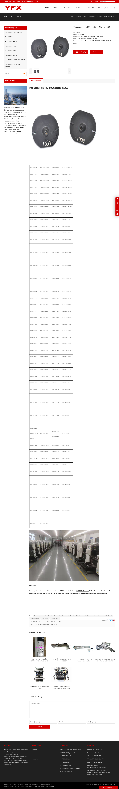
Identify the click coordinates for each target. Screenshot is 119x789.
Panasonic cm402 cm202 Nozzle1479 (50, 622)
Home (47, 8)
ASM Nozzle (45, 618)
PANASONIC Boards (11, 55)
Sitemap (102, 784)
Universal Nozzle (35, 618)
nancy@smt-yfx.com (98, 753)
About (91, 1)
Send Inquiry (81, 52)
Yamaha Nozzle (69, 616)
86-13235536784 (97, 756)
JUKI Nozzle (88, 616)
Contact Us (35, 759)
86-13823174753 (99, 759)
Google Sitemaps (110, 784)
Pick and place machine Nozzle (43, 616)
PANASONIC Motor (10, 50)
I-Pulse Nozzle (108, 616)
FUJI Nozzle (79, 616)
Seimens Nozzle (58, 616)
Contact (96, 1)
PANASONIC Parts (10, 46)
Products (34, 753)
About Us (34, 749)
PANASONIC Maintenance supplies (15, 59)
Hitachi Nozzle (98, 616)
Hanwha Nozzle (55, 618)
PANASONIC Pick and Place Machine (13, 65)
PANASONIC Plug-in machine (13, 32)
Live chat (96, 52)
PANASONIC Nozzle (82, 591)
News (33, 756)
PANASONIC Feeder (11, 41)
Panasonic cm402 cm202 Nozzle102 (46, 624)
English (103, 1)
